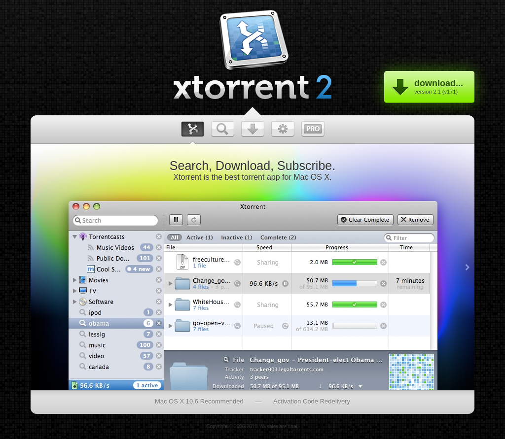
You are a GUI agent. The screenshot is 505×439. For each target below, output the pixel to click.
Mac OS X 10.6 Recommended (199, 401)
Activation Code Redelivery (311, 401)
